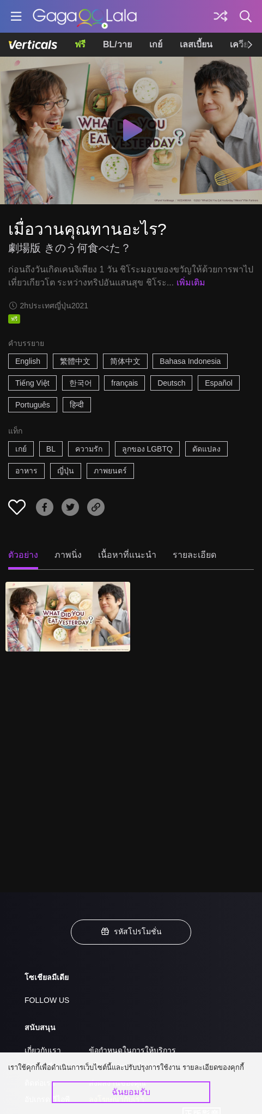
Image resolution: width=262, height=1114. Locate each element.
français (124, 383)
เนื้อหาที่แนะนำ (127, 554)
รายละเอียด (194, 554)
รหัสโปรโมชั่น (131, 931)
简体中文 (125, 361)
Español (219, 383)
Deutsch (171, 383)
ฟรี (80, 44)
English (27, 361)
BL (51, 449)
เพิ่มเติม (190, 282)
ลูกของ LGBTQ (147, 449)
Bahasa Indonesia (190, 361)
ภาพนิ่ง (68, 554)
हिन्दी (77, 404)
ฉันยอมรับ (131, 1092)
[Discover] (220, 16)
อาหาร (26, 470)
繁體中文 (75, 361)
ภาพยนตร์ (110, 470)
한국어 (80, 383)
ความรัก (88, 449)
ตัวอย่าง (23, 554)
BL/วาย (117, 44)
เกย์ (155, 44)
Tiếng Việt (32, 383)
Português (32, 404)
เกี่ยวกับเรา (43, 1050)
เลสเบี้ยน (196, 44)
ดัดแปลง (206, 449)
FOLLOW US (47, 1000)
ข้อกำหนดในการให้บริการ (132, 1050)
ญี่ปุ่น (65, 470)
